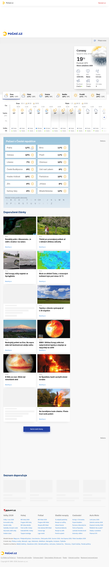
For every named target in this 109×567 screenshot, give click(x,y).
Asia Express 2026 (66, 538)
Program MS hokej (26, 522)
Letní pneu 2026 (94, 519)
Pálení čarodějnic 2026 (79, 538)
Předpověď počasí (25, 538)
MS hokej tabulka (26, 525)
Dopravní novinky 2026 (96, 525)
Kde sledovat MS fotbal (45, 528)
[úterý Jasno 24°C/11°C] (97, 95)
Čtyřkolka (63, 541)
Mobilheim (42, 541)
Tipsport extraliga (26, 533)
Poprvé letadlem (77, 522)
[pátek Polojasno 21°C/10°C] (28, 95)
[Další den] (104, 117)
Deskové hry (60, 544)
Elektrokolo (35, 541)
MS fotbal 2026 (42, 519)
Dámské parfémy (43, 544)
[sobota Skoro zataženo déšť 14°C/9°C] (45, 95)
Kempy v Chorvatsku (78, 519)
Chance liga (41, 530)
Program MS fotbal (43, 522)
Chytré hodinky (75, 544)
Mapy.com (16, 538)
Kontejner (56, 541)
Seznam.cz (102, 3)
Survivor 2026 (56, 538)
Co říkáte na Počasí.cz (8, 558)
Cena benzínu (36, 538)
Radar (65, 558)
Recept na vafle (59, 530)
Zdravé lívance (59, 525)
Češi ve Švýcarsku (77, 528)
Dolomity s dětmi (77, 533)
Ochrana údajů (38, 558)
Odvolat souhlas (73, 558)
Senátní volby (7, 525)
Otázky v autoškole (95, 530)
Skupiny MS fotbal (43, 525)
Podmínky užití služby (24, 558)
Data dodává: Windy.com (53, 558)
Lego (29, 541)
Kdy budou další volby (9, 530)
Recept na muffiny (60, 522)
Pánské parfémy (86, 544)
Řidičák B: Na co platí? (96, 528)
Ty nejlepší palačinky (61, 519)
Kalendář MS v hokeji (27, 530)
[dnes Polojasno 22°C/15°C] (11, 95)
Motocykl (24, 541)
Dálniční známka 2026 (96, 522)
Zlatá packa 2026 (46, 538)
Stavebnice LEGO (32, 544)
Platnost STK (93, 533)
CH (39, 200)
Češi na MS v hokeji (26, 528)
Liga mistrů (41, 533)
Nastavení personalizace (89, 558)
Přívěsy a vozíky (16, 541)
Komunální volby (8, 522)
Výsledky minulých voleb (10, 528)
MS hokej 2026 (25, 519)
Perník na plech (59, 533)
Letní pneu (52, 544)
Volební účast (7, 533)
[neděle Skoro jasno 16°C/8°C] (63, 95)
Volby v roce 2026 (8, 519)
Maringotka (49, 541)
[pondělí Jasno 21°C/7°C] (80, 95)
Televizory (68, 544)
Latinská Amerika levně (79, 530)
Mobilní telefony (21, 544)
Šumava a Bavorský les (79, 525)
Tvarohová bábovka (61, 528)
